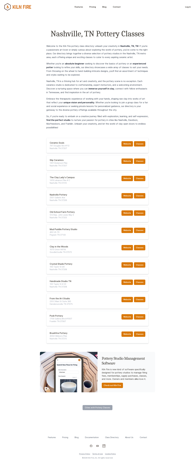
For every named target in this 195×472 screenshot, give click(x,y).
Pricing (92, 7)
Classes (139, 144)
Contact (117, 7)
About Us (129, 437)
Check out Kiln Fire (112, 385)
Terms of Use (97, 454)
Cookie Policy (110, 454)
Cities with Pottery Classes (97, 407)
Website (127, 144)
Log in (188, 7)
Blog (104, 7)
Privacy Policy (84, 454)
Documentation (92, 437)
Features (79, 7)
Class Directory (112, 437)
